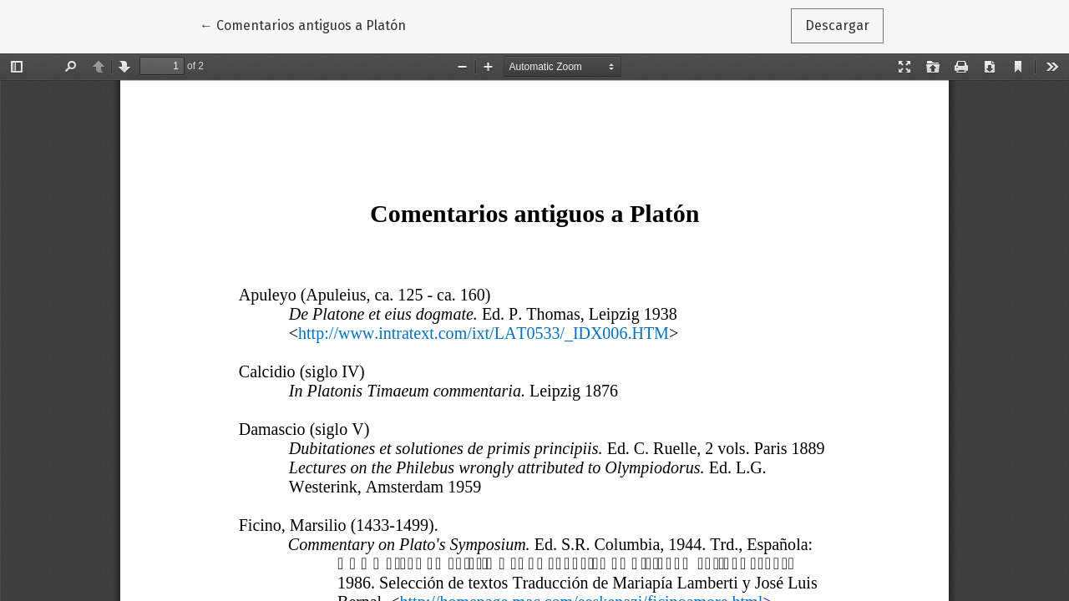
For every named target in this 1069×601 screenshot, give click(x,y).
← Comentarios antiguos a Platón (306, 24)
